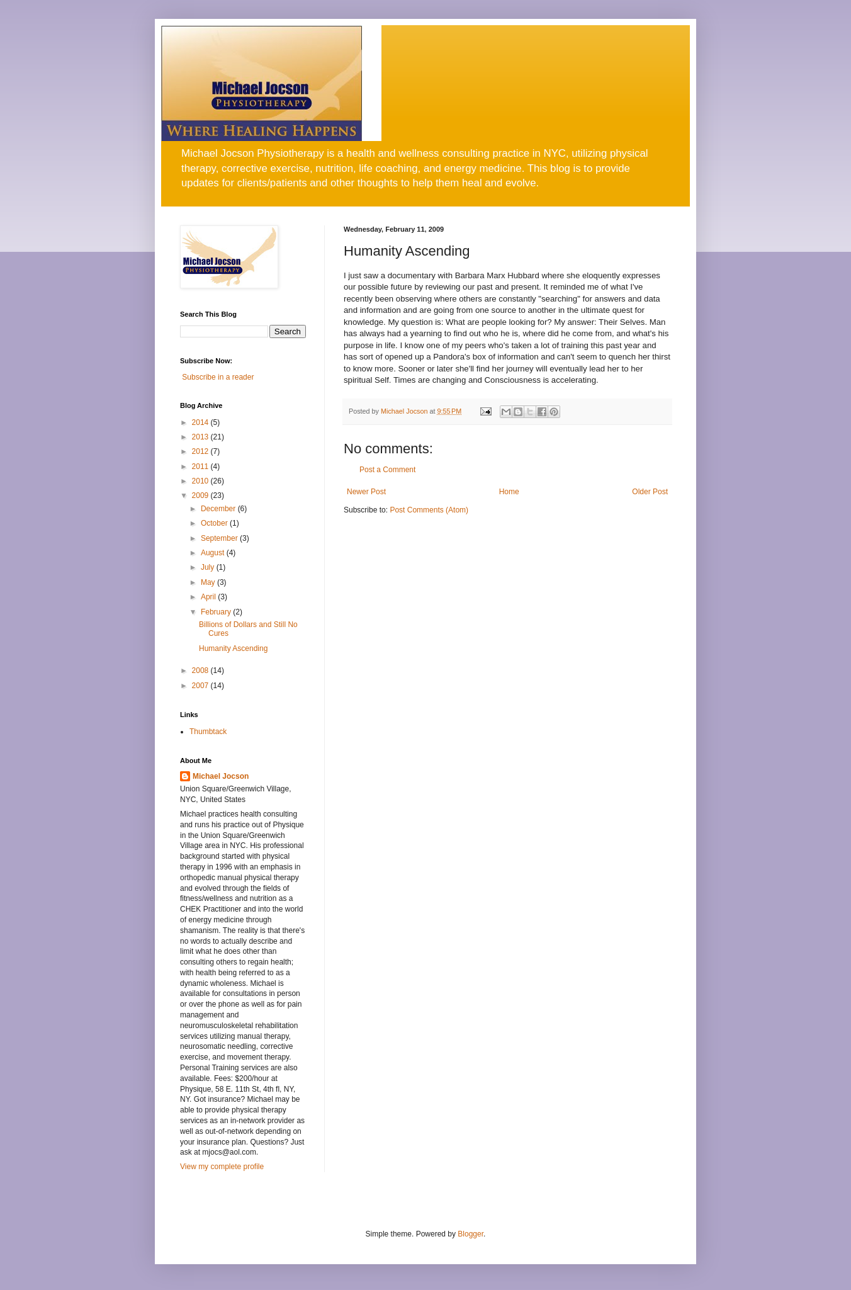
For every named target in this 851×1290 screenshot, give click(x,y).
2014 (201, 422)
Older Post (650, 491)
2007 (201, 685)
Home (509, 491)
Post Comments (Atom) (429, 510)
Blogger (470, 1234)
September (220, 538)
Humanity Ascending (233, 648)
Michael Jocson (221, 776)
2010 (201, 481)
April (209, 596)
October (215, 523)
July (209, 567)
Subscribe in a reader (218, 377)
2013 (201, 437)
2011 (201, 466)
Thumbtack (208, 731)
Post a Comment (387, 469)
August (214, 552)
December (219, 508)
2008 (201, 670)
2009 (201, 495)
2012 (201, 451)
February (217, 612)
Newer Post (366, 491)
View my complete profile (222, 1166)
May (209, 582)
